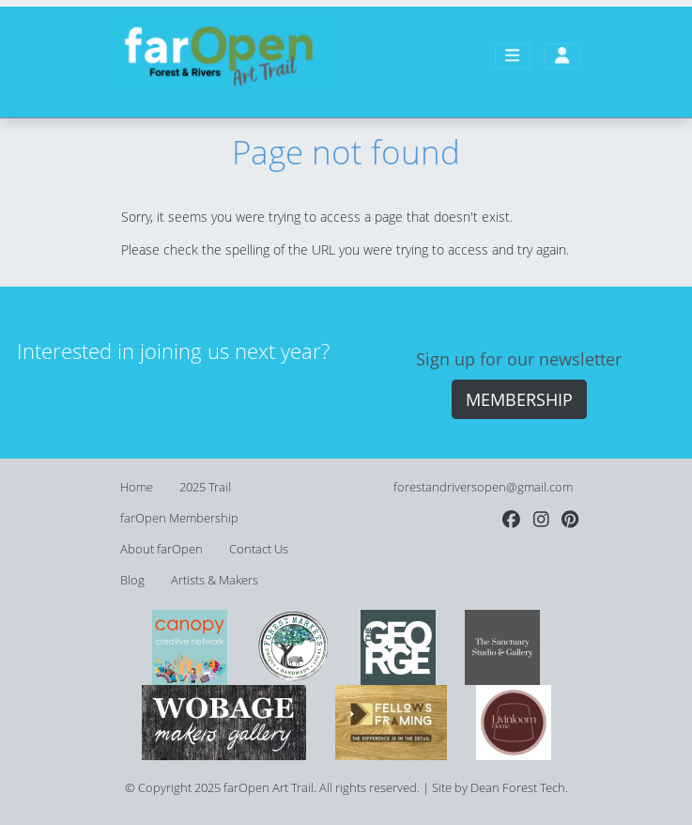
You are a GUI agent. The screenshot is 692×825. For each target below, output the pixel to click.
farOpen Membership (179, 518)
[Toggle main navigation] (513, 56)
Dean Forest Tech (517, 788)
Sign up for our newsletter (519, 359)
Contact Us (258, 549)
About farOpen (161, 549)
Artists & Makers (214, 580)
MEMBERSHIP (519, 399)
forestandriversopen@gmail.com (483, 487)
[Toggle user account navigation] (561, 56)
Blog (132, 580)
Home (136, 487)
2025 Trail (205, 487)
